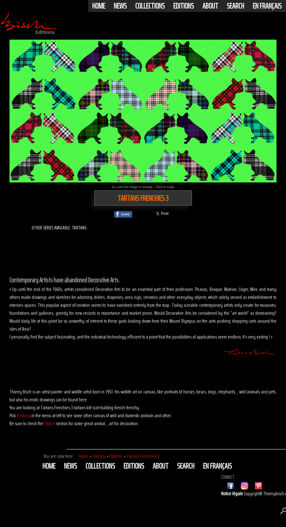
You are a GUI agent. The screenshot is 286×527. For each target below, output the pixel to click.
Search (235, 6)
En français (267, 6)
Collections (150, 6)
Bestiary (23, 415)
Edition (49, 423)
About (210, 6)
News (120, 6)
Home (98, 6)
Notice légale (232, 493)
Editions (183, 6)
